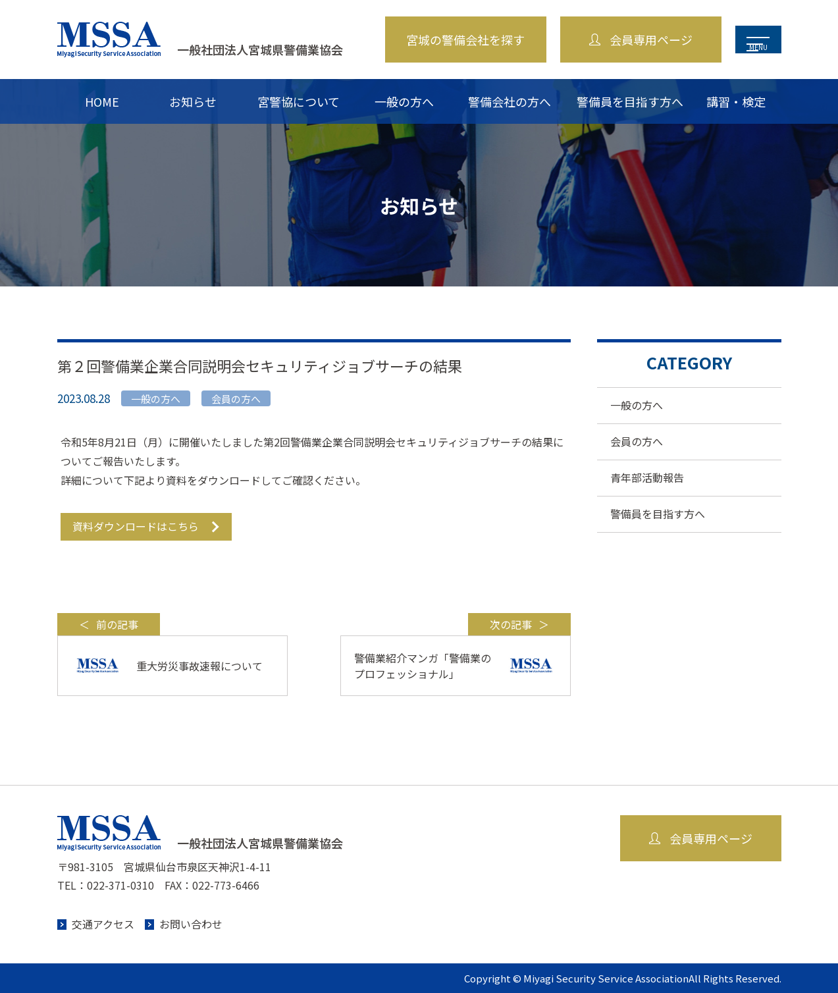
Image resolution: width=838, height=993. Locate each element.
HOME (102, 101)
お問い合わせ (191, 924)
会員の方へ (636, 441)
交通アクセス (103, 924)
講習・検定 (736, 101)
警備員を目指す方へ (630, 101)
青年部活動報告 (647, 477)
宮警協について (298, 101)
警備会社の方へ (509, 101)
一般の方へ (404, 101)
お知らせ (193, 101)
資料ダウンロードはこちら (135, 526)
